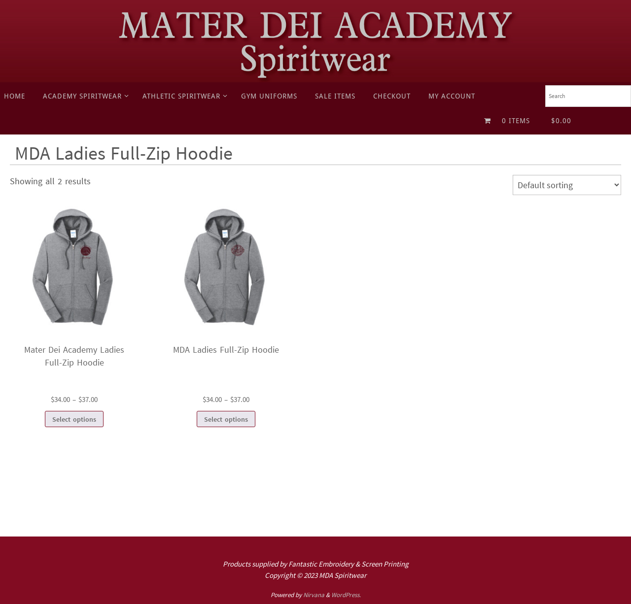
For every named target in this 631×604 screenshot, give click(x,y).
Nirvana (313, 595)
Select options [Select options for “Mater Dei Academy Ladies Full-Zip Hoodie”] (74, 419)
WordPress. (346, 595)
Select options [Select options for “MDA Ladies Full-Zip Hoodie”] (226, 419)
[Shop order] (567, 185)
